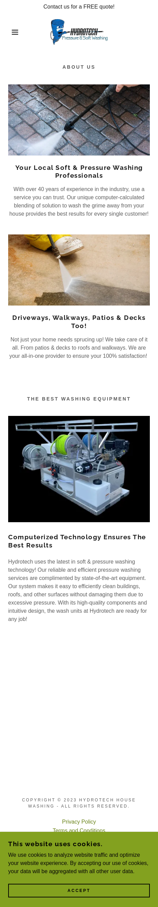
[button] (11, 32)
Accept (78, 900)
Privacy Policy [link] (79, 822)
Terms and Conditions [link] (79, 831)
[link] (79, 32)
